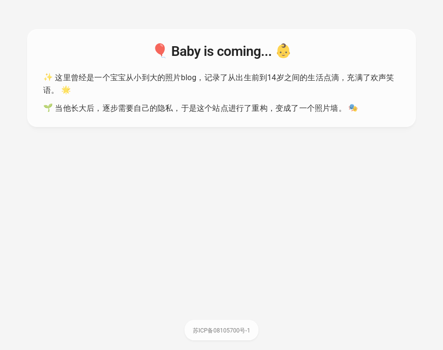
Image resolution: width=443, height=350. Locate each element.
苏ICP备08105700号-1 (222, 330)
